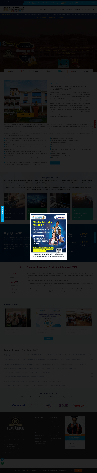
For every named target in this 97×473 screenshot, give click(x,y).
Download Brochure (2, 214)
